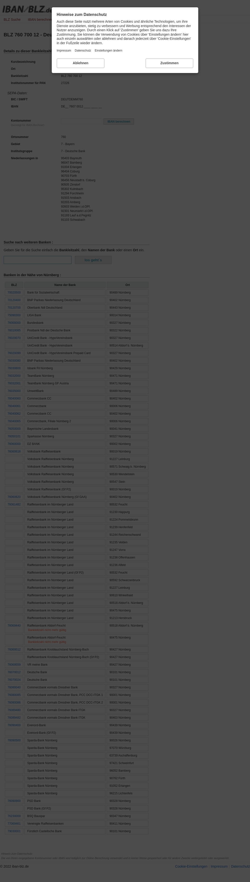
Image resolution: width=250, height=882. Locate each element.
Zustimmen (169, 63)
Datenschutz (83, 50)
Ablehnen (80, 63)
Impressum (64, 50)
